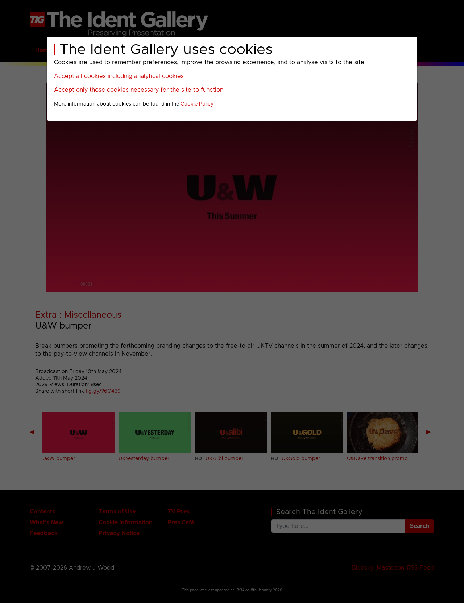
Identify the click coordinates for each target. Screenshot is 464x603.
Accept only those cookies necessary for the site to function (138, 90)
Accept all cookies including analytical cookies (119, 76)
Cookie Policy (197, 104)
